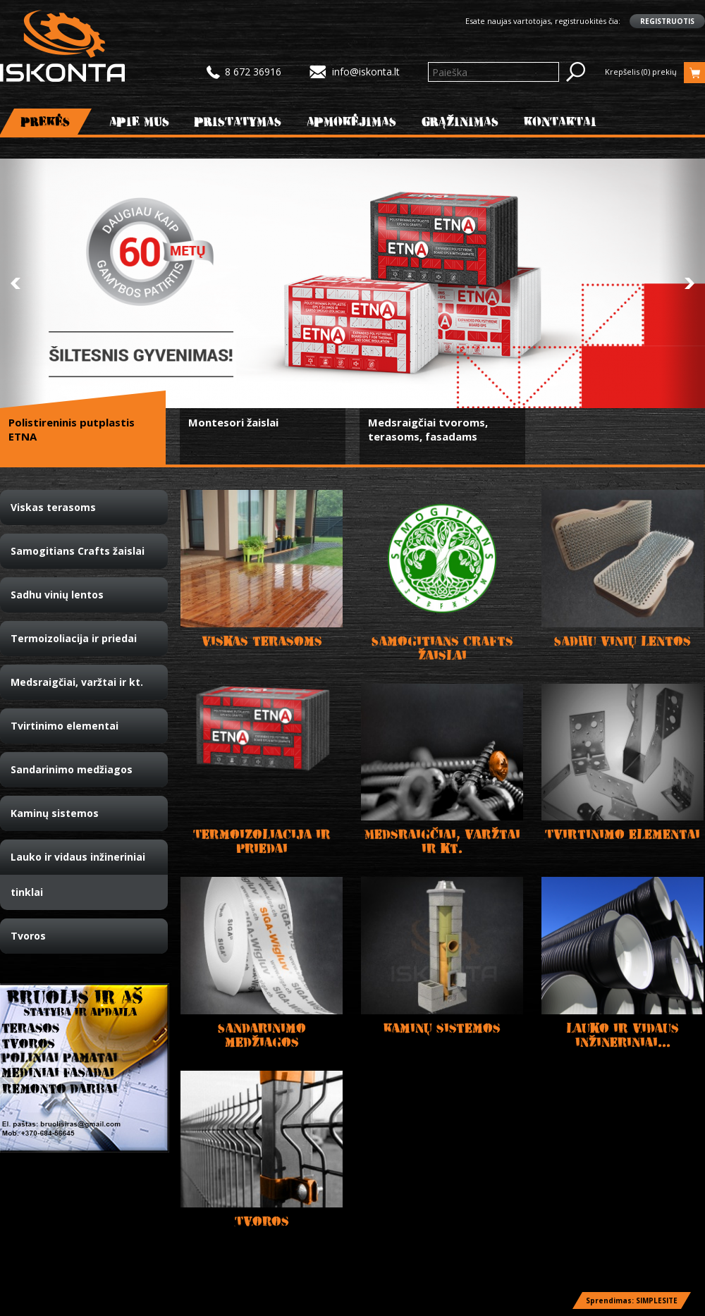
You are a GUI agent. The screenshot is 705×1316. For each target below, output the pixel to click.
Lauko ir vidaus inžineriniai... (622, 1035)
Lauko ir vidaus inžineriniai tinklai (78, 874)
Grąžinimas (460, 121)
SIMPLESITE (657, 1300)
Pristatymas (238, 121)
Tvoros (28, 935)
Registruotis (667, 21)
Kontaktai (560, 121)
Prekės (45, 121)
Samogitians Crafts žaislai (78, 551)
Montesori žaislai (233, 422)
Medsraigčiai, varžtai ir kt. (77, 682)
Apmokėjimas (352, 121)
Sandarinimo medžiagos (72, 769)
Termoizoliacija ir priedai (74, 638)
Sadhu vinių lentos (57, 594)
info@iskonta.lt (366, 71)
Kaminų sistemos (55, 813)
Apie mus (139, 121)
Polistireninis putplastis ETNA (71, 429)
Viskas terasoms (53, 507)
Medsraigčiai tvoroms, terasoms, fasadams (428, 429)
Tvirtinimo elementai (64, 725)
